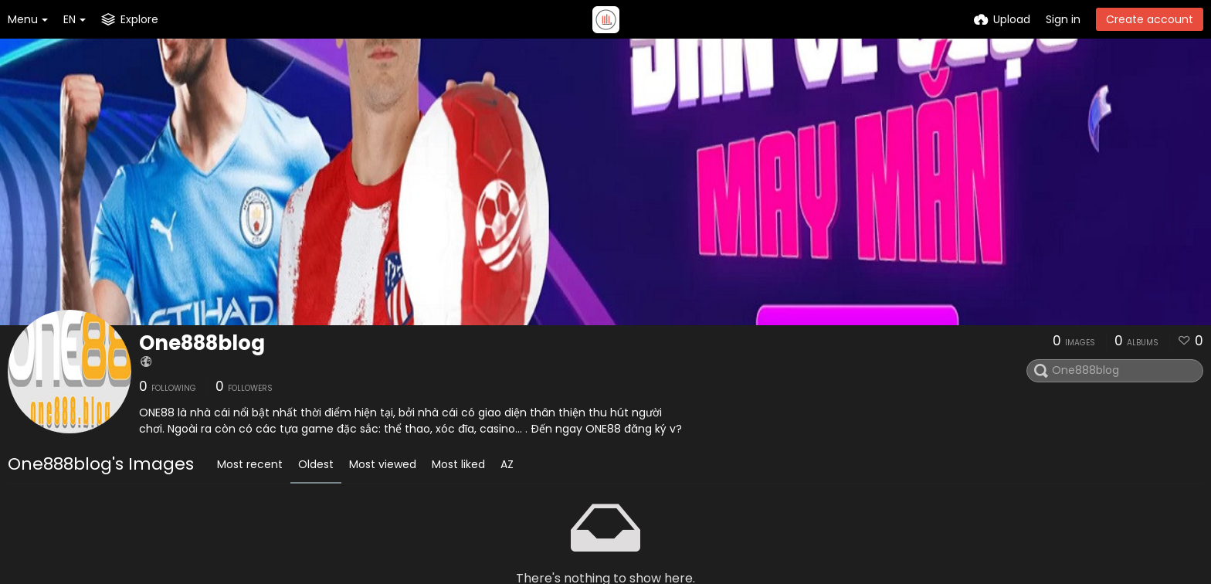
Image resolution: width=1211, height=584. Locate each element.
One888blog (202, 343)
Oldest (316, 464)
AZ (507, 464)
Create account (1149, 19)
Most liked (458, 464)
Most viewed (382, 464)
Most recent (250, 464)
